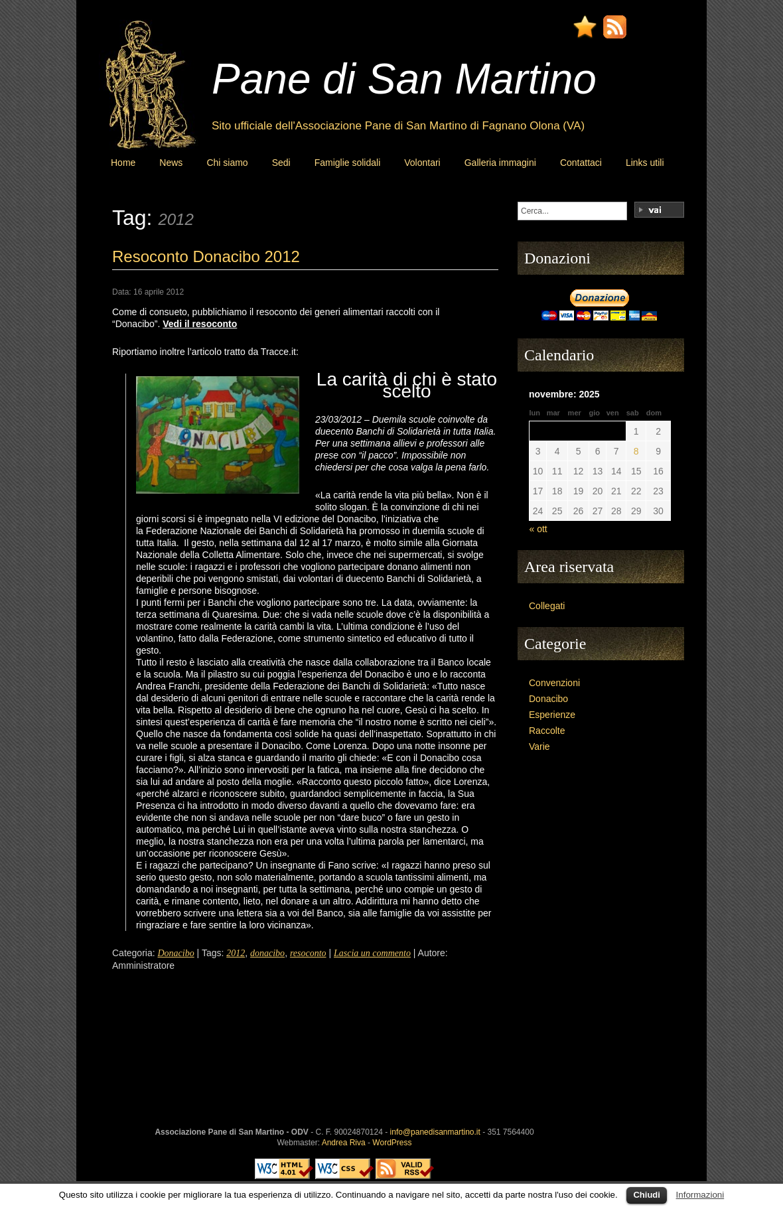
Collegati (547, 606)
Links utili (645, 162)
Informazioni (700, 1195)
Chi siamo (227, 162)
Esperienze (552, 714)
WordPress (391, 1142)
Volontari (422, 162)
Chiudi (646, 1195)
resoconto (308, 953)
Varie (539, 746)
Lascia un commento (372, 953)
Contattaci (581, 162)
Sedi (281, 162)
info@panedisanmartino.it (435, 1132)
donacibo (267, 953)
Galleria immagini (500, 162)
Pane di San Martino (404, 79)
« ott (538, 529)
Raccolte (547, 730)
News (170, 162)
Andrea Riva (344, 1142)
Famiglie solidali (348, 162)
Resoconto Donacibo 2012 (206, 256)
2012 (235, 953)
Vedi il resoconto (200, 324)
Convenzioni (554, 682)
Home (123, 162)
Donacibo (175, 953)
